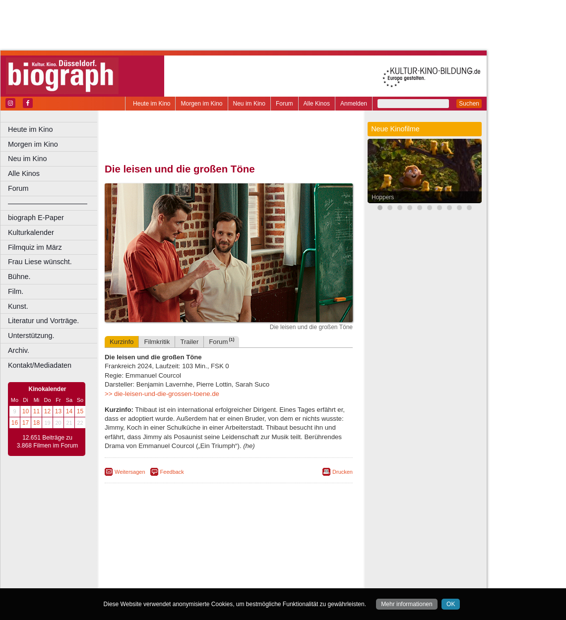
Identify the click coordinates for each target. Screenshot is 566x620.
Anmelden (353, 103)
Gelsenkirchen (213, 556)
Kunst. (18, 306)
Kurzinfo (121, 341)
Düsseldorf (272, 548)
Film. (15, 291)
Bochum (153, 548)
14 (69, 411)
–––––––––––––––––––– (47, 203)
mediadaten (305, 531)
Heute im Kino (151, 103)
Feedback (172, 472)
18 (36, 422)
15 (80, 411)
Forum (284, 103)
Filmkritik (157, 341)
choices (176, 540)
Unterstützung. (31, 335)
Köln (300, 556)
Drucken (342, 472)
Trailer (189, 341)
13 (58, 411)
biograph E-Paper (36, 218)
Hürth (283, 556)
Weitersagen (130, 472)
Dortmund (242, 548)
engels (199, 540)
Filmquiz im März (35, 247)
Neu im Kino (249, 103)
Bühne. (19, 277)
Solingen (231, 573)
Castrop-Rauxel (204, 548)
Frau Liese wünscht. (40, 262)
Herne (265, 556)
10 (25, 411)
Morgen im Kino (201, 103)
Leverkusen (177, 565)
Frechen (180, 556)
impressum (234, 531)
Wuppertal (269, 573)
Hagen (244, 556)
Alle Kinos (317, 103)
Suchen (469, 103)
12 (47, 411)
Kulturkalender (31, 232)
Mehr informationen (406, 604)
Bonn (174, 548)
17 (25, 422)
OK (450, 604)
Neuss (249, 565)
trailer (228, 540)
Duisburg (302, 548)
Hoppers (383, 197)
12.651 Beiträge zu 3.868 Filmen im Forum (47, 441)
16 (14, 422)
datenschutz (269, 531)
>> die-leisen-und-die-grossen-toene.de (162, 393)
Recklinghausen (195, 573)
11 (36, 411)
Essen (158, 556)
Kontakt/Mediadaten (39, 365)
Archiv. (18, 350)
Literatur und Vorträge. (43, 321)
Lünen (203, 565)
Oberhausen (277, 565)
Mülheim (226, 565)
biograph (149, 540)
